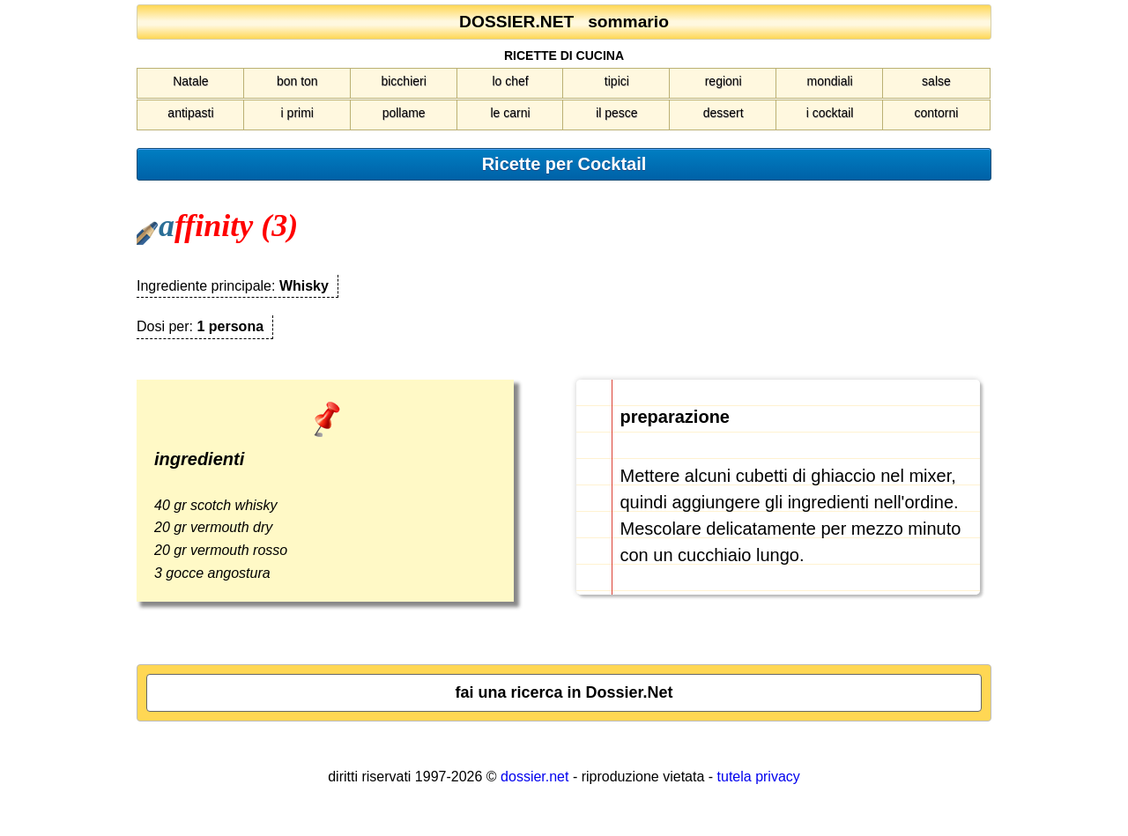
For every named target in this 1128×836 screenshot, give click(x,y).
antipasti (190, 113)
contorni (937, 113)
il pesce (616, 113)
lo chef (510, 81)
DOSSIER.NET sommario (564, 21)
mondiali (830, 81)
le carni (510, 113)
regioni (723, 81)
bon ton (297, 81)
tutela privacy (758, 776)
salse (936, 81)
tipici (617, 81)
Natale (190, 81)
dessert (723, 113)
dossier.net (534, 776)
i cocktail (830, 113)
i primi (297, 113)
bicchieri (403, 81)
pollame (404, 113)
